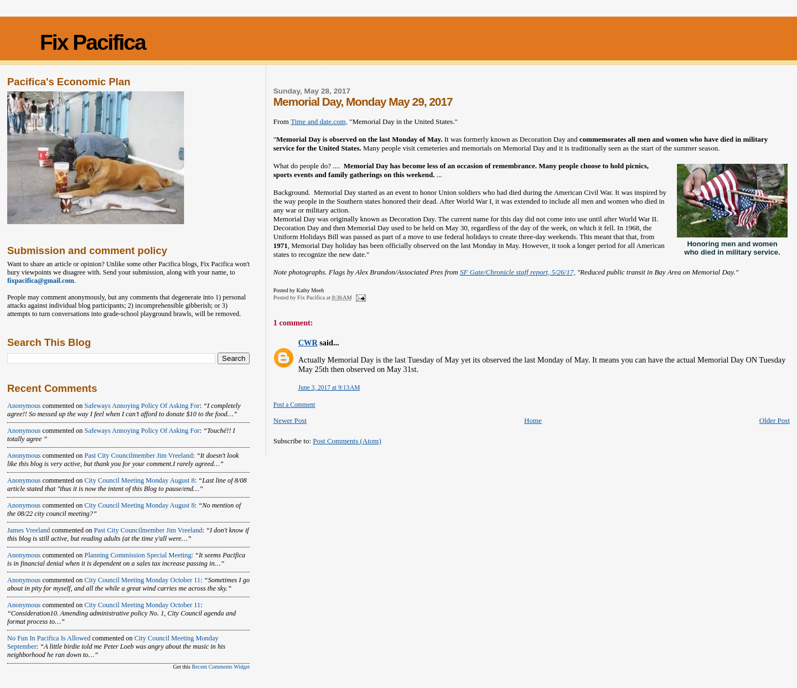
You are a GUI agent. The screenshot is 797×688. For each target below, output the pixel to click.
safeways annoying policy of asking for (142, 406)
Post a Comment (294, 404)
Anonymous (23, 406)
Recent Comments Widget (221, 667)
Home (533, 420)
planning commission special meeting (138, 555)
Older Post (774, 420)
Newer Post (290, 420)
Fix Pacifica (93, 42)
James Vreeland (28, 530)
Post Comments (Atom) (347, 441)
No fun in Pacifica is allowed (49, 638)
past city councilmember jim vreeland (139, 455)
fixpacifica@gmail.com (40, 280)
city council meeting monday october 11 (143, 580)
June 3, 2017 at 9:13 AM (329, 387)
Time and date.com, (319, 121)
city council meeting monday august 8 (140, 480)
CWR (308, 342)
